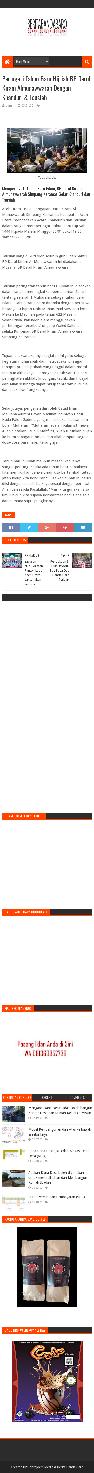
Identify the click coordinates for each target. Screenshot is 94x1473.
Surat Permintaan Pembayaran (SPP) (56, 1197)
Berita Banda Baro (70, 1467)
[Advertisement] (48, 43)
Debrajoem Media (40, 1467)
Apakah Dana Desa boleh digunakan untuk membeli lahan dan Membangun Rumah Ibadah (57, 1177)
